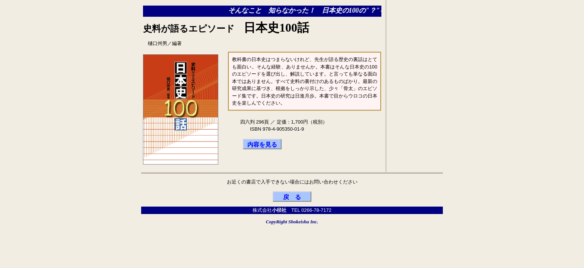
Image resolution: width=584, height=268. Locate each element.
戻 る (292, 197)
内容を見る (262, 144)
